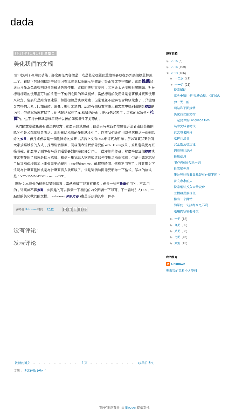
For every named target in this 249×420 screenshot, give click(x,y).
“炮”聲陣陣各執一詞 (187, 163)
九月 (178, 225)
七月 (178, 237)
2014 (175, 67)
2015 (175, 61)
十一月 (180, 84)
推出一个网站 (183, 199)
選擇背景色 (181, 138)
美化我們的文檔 (185, 114)
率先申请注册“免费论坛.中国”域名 (197, 96)
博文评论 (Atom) (35, 370)
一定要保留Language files (192, 120)
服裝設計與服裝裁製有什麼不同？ (197, 175)
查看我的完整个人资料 (181, 271)
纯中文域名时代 (185, 126)
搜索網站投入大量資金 (189, 187)
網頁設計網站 (183, 150)
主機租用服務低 (185, 193)
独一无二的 (181, 102)
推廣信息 (180, 156)
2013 (175, 73)
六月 (178, 243)
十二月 (180, 78)
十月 (178, 219)
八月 (178, 231)
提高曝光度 (181, 169)
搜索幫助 (180, 90)
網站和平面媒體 (185, 108)
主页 (84, 363)
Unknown (178, 264)
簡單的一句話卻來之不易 (191, 205)
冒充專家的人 (183, 181)
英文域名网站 (183, 132)
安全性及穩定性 (185, 144)
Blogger (130, 407)
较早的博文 (146, 363)
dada (21, 22)
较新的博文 (22, 363)
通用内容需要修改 (186, 211)
